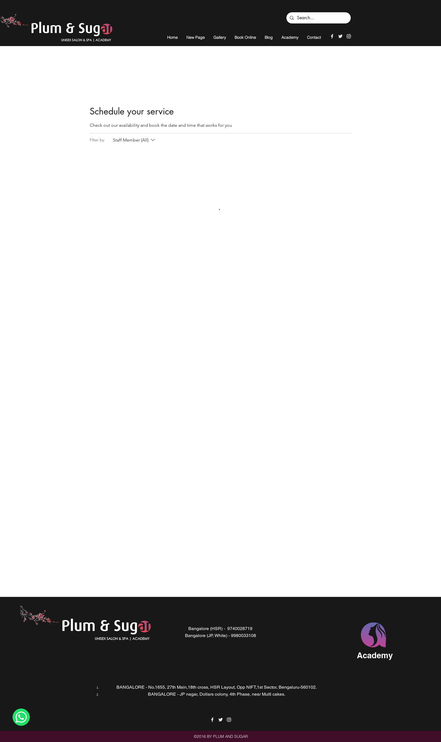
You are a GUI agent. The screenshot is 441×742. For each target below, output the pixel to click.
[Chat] (21, 717)
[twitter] (340, 36)
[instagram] (349, 36)
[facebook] (332, 36)
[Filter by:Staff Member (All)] (134, 140)
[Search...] (318, 17)
